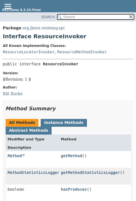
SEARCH (48, 17)
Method (15, 156)
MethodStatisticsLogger (33, 172)
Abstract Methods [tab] (28, 130)
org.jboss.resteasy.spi (43, 28)
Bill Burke (13, 94)
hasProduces (74, 189)
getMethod (71, 156)
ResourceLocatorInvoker (29, 52)
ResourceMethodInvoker (82, 52)
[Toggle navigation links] (7, 7)
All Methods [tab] (22, 122)
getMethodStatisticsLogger (90, 172)
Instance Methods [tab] (63, 122)
